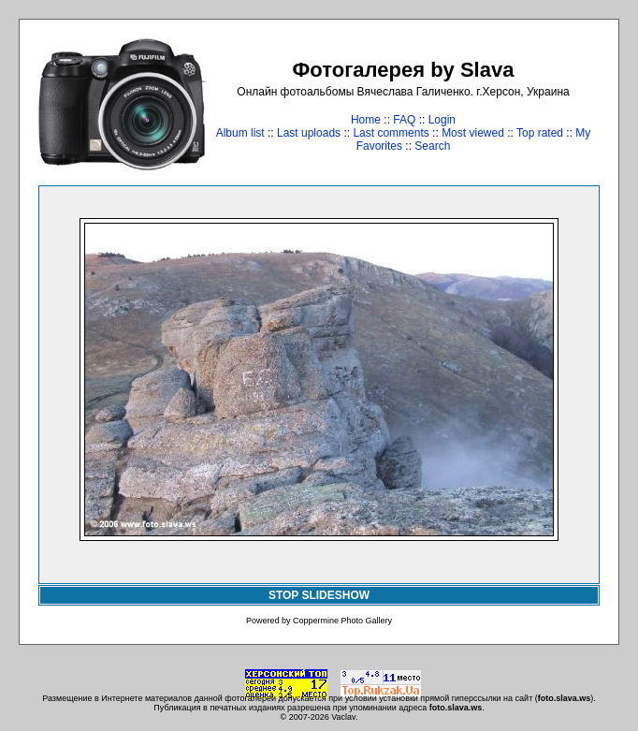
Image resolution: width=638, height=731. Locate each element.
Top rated (539, 132)
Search (432, 146)
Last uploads (309, 132)
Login (442, 119)
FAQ (404, 119)
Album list (240, 132)
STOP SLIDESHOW (319, 595)
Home (366, 119)
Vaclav (343, 717)
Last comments (390, 132)
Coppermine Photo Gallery (342, 620)
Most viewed (473, 132)
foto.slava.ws (564, 698)
